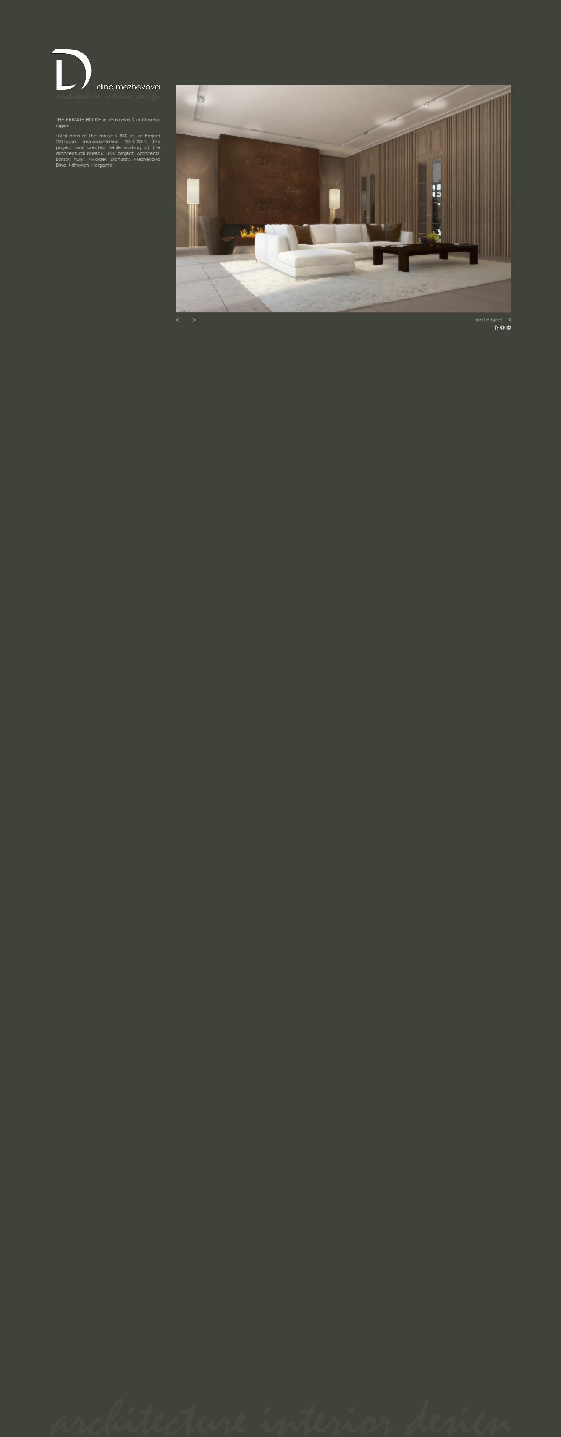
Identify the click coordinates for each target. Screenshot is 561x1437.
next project (488, 319)
